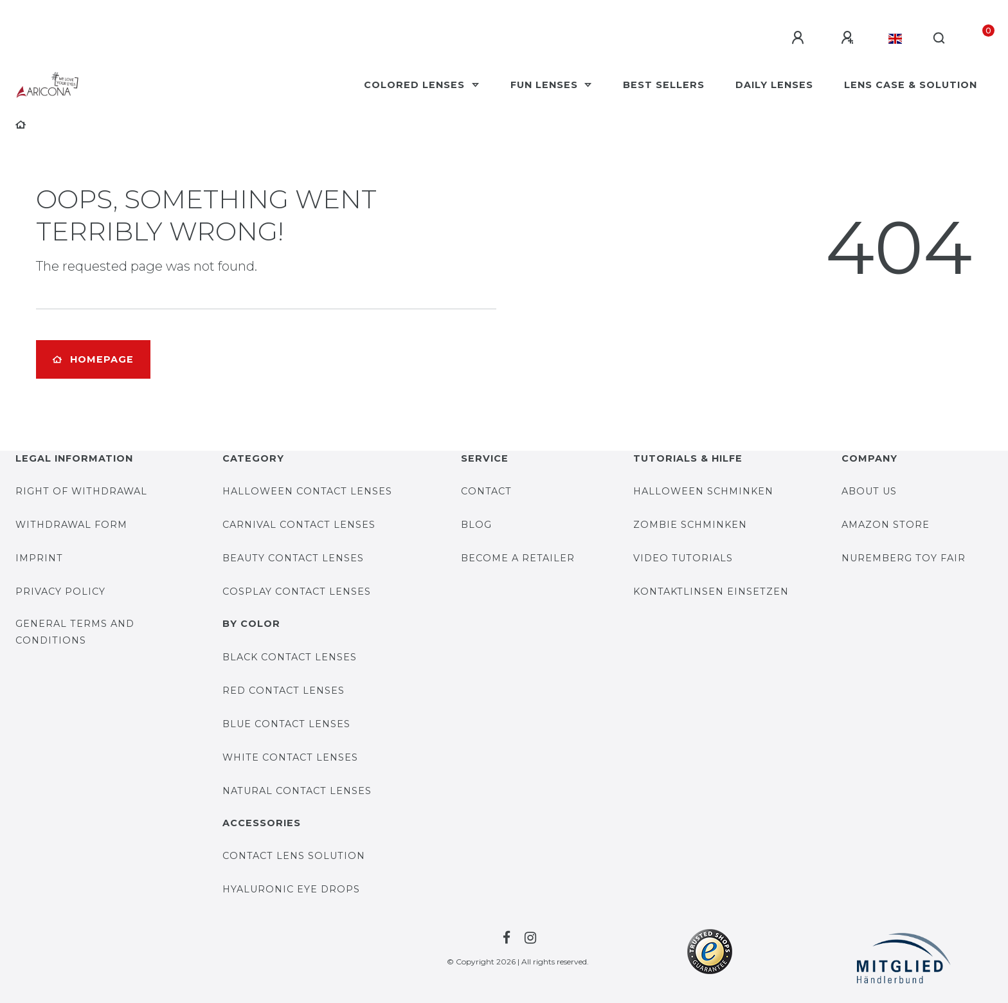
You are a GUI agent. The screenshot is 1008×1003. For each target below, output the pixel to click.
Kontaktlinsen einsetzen (711, 591)
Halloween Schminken (703, 491)
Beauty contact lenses (293, 558)
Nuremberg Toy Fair (904, 558)
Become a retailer (518, 558)
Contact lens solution (293, 856)
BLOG (476, 524)
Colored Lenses (416, 85)
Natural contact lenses (297, 791)
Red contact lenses (283, 690)
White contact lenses (290, 757)
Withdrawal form (71, 524)
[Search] (939, 38)
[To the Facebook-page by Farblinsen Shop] (504, 938)
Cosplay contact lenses (296, 591)
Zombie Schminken (690, 524)
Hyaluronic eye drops (291, 889)
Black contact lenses (289, 657)
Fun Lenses (545, 85)
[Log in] (800, 37)
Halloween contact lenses (307, 491)
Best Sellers (664, 85)
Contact (486, 491)
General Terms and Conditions (74, 632)
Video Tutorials (683, 558)
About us (869, 491)
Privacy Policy (60, 591)
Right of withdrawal (81, 491)
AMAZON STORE (886, 524)
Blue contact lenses (286, 724)
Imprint (39, 558)
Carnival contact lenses (298, 524)
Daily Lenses (774, 85)
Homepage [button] (93, 359)
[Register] (849, 37)
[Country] (895, 38)
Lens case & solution (910, 85)
